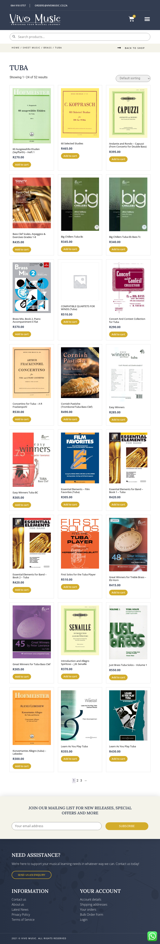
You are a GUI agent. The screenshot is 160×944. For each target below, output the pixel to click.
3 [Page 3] (81, 780)
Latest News (20, 909)
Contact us (19, 899)
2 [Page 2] (77, 780)
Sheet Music (31, 47)
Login (83, 920)
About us (18, 904)
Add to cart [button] (22, 164)
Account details (90, 899)
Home (16, 47)
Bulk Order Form (91, 914)
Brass (47, 47)
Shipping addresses (93, 904)
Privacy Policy (21, 914)
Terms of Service (23, 920)
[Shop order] (133, 78)
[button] (147, 19)
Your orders (88, 909)
